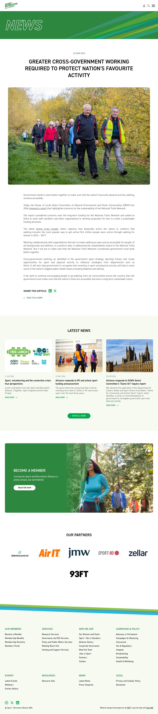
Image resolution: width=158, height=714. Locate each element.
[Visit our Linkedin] (17, 702)
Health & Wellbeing (124, 661)
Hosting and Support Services (55, 649)
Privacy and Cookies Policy (128, 680)
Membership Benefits (14, 638)
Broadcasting (122, 653)
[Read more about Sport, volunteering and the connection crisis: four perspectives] (28, 355)
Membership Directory (15, 642)
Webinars (9, 684)
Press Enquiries (86, 684)
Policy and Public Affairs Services (57, 642)
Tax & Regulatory (124, 645)
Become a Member (13, 634)
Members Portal (12, 645)
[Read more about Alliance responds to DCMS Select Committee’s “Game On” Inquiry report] (129, 355)
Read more (11, 397)
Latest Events (11, 680)
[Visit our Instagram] (6, 702)
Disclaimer (121, 684)
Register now (24, 487)
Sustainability (122, 657)
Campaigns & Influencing (127, 638)
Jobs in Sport (85, 653)
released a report (38, 208)
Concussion (121, 642)
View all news (79, 416)
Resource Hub (48, 680)
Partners (83, 657)
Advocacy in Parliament (126, 634)
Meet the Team (85, 649)
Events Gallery (11, 688)
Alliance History (86, 642)
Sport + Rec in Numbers (90, 638)
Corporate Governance (89, 645)
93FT (129, 708)
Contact (82, 661)
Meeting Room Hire (50, 645)
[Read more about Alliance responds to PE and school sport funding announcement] (79, 355)
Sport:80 (149, 708)
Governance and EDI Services (55, 638)
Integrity (120, 649)
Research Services (50, 634)
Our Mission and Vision (89, 634)
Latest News (84, 680)
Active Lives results (47, 228)
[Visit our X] (12, 702)
